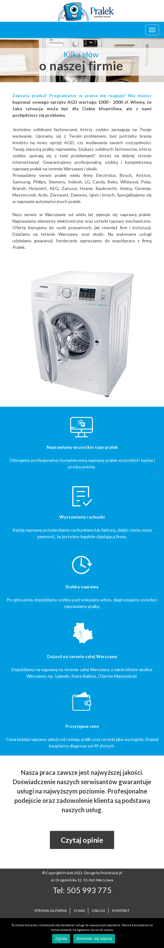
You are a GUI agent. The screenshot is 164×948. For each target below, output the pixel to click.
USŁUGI (98, 910)
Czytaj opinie (82, 840)
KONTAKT (121, 910)
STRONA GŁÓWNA (50, 910)
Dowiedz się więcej (94, 938)
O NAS (79, 910)
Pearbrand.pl (111, 872)
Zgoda (61, 938)
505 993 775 (89, 890)
